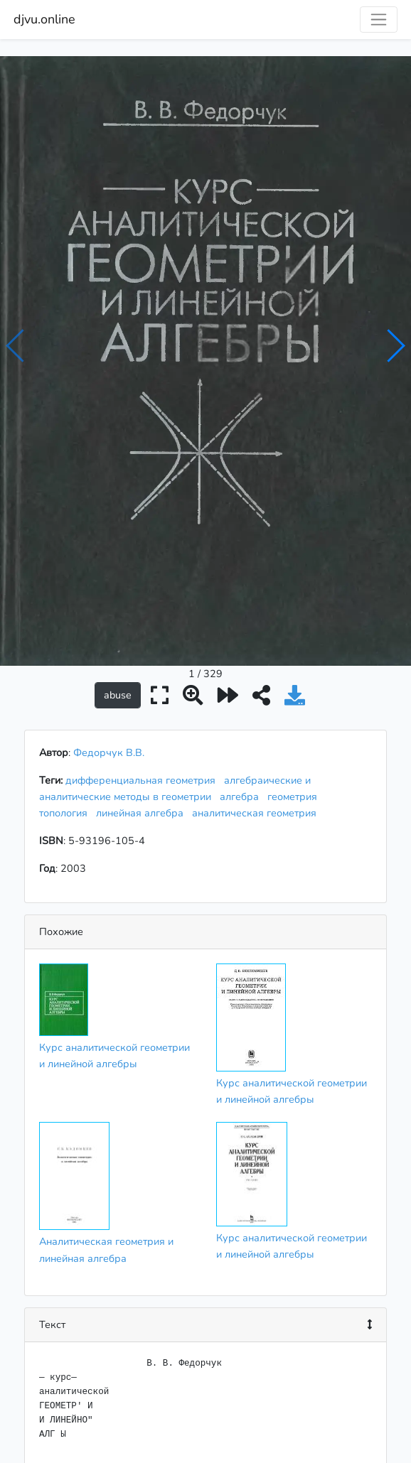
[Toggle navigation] (378, 19)
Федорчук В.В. (108, 638)
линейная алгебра (142, 698)
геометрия (295, 682)
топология (66, 698)
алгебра (242, 682)
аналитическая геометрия (257, 698)
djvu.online (44, 19)
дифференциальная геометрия (143, 666)
